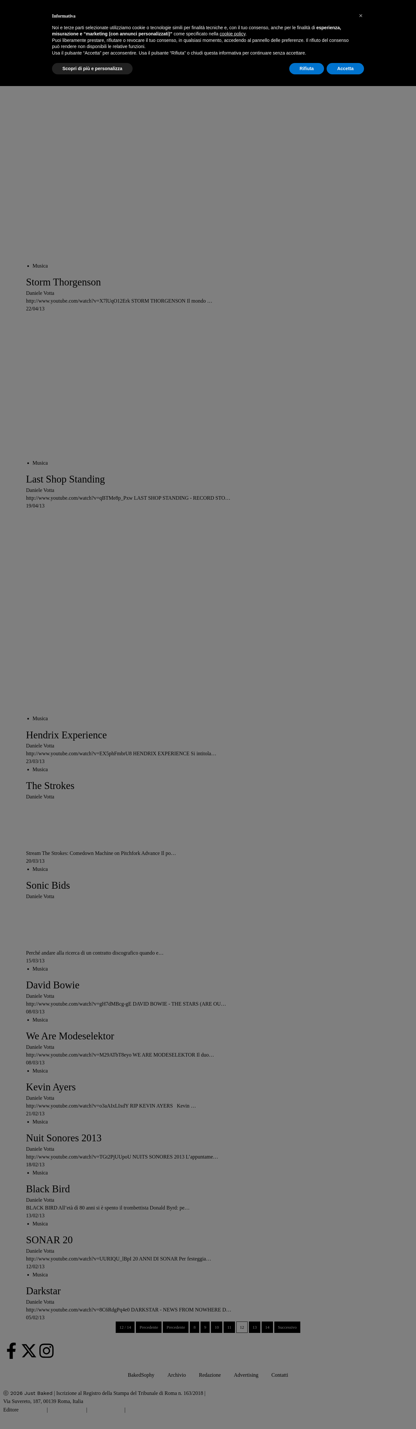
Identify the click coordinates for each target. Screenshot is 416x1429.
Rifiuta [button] (307, 68)
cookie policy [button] (232, 33)
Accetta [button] (345, 68)
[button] (361, 15)
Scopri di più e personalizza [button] (92, 68)
